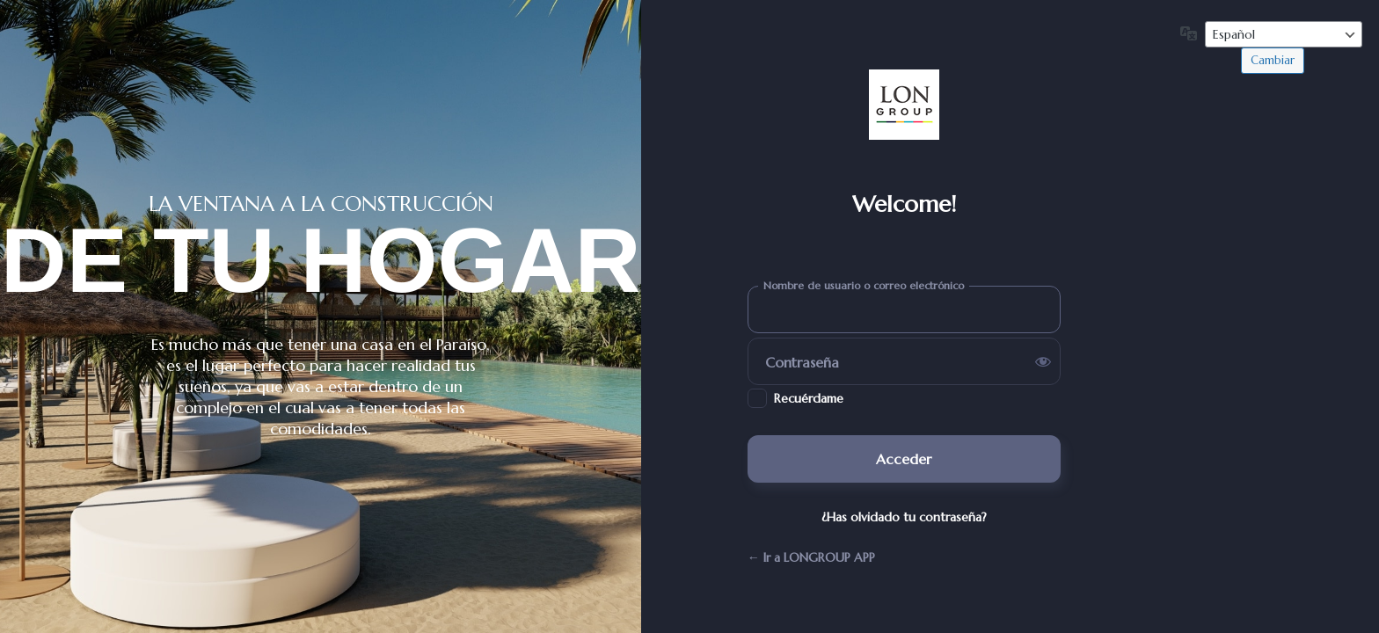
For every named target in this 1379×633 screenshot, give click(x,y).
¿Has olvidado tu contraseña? (904, 517)
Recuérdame (808, 398)
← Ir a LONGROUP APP (811, 557)
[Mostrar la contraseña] (1043, 361)
